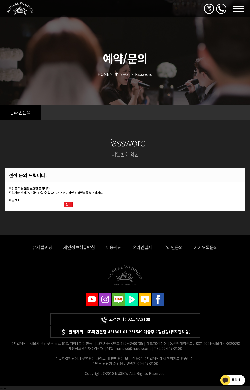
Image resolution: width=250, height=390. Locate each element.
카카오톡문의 (206, 247)
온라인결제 (142, 247)
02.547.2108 (138, 319)
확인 (68, 204)
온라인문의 (173, 247)
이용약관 (114, 247)
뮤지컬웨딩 (42, 247)
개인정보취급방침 (79, 247)
